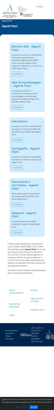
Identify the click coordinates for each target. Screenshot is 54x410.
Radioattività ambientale (14, 305)
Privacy (8, 336)
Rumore (34, 290)
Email (37, 341)
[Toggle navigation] (39, 6)
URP (41, 341)
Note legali (9, 339)
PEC (32, 341)
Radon (12, 315)
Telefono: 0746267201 (35, 337)
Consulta (17, 74)
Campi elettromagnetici (16, 293)
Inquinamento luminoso (37, 299)
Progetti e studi (37, 310)
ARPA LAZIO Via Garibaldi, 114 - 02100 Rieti (37, 330)
